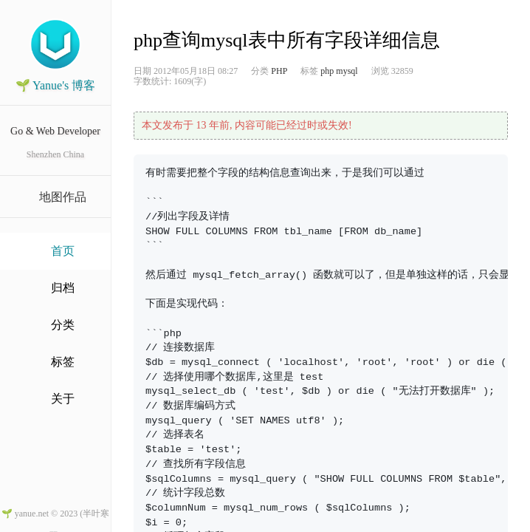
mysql (346, 71)
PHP (279, 71)
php (327, 71)
